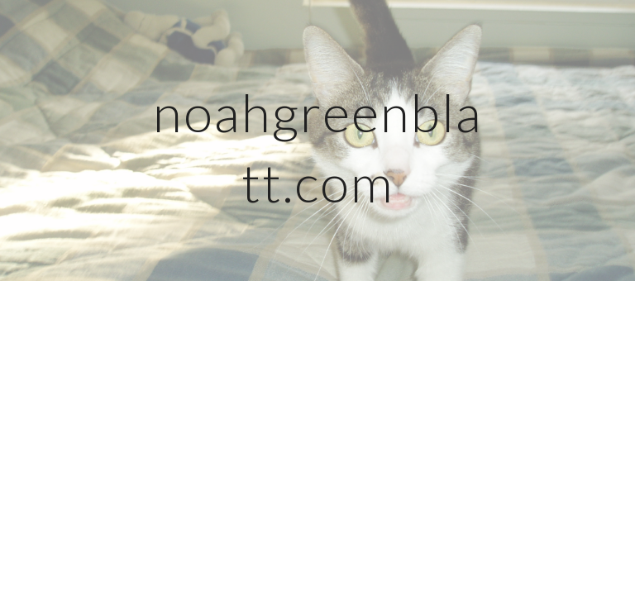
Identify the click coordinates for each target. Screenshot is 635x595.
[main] (317, 141)
